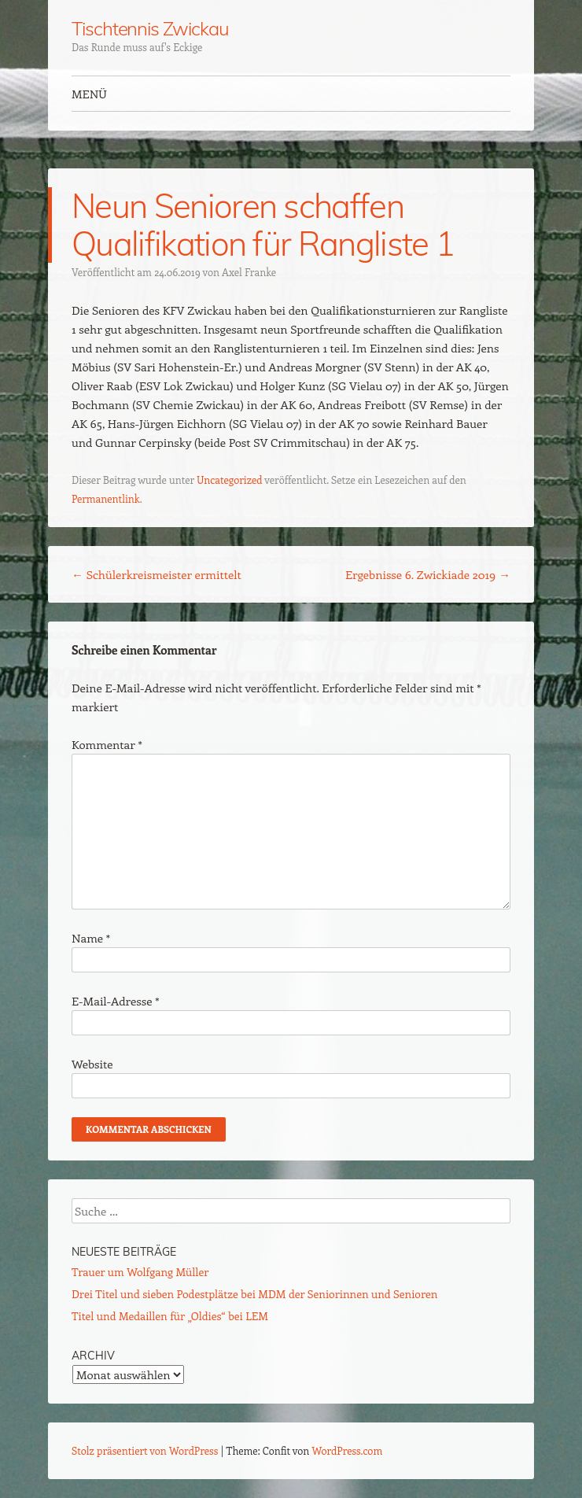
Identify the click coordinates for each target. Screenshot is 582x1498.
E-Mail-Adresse (115, 1001)
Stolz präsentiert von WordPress (145, 1450)
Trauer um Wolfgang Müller (140, 1271)
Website (92, 1064)
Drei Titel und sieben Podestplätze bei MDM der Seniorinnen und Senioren (254, 1293)
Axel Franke (249, 272)
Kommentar (107, 744)
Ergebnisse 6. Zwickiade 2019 (427, 574)
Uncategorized (229, 479)
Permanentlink (106, 498)
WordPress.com (347, 1450)
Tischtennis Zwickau (150, 28)
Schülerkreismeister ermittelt (156, 574)
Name (91, 938)
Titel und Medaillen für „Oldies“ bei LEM (170, 1315)
